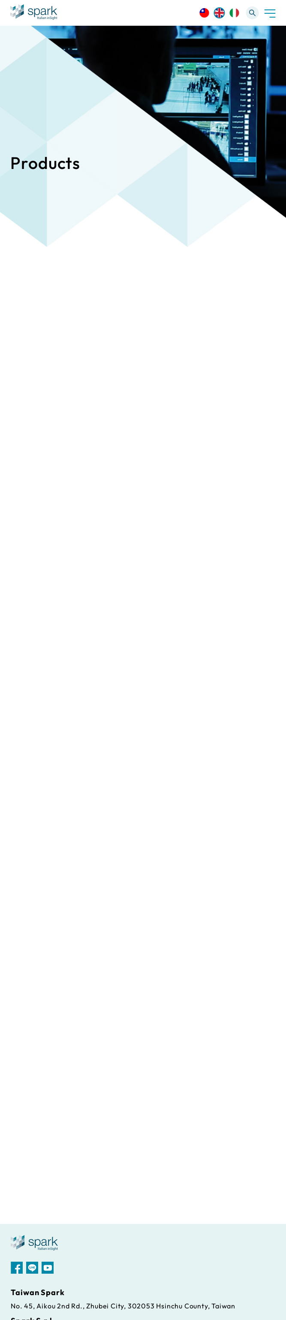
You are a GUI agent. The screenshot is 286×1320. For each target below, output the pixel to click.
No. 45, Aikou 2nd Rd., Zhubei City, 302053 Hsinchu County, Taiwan (123, 1306)
